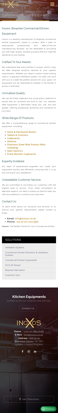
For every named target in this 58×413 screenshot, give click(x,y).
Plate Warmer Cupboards (21, 154)
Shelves (11, 141)
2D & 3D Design (13, 265)
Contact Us (28, 308)
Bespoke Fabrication (15, 270)
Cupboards (13, 138)
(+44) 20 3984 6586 (34, 331)
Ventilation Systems (14, 248)
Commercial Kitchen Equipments (21, 260)
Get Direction (29, 399)
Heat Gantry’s (15, 151)
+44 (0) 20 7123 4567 (27, 221)
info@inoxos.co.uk (25, 218)
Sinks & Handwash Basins (21, 132)
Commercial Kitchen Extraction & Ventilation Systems (26, 254)
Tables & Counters (17, 135)
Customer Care (12, 275)
